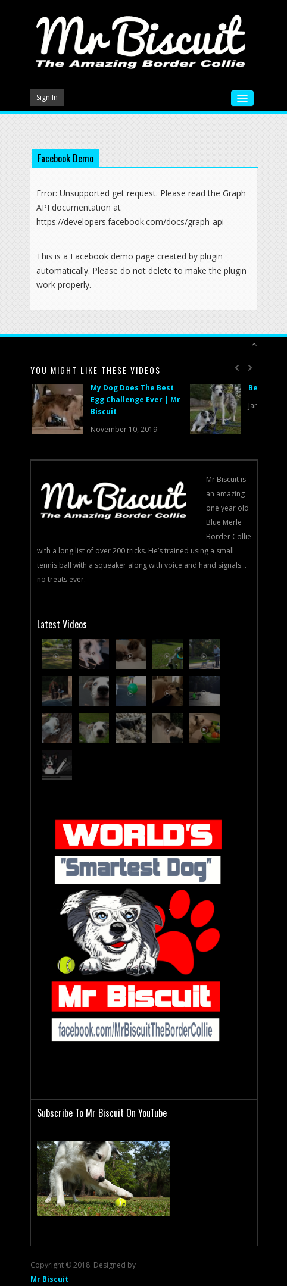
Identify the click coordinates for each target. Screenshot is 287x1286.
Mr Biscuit (49, 1279)
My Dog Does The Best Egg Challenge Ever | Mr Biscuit (135, 400)
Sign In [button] (47, 97)
